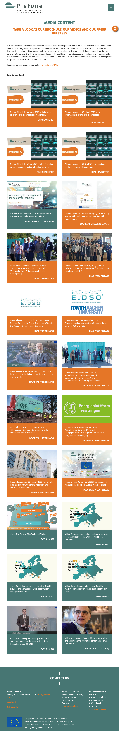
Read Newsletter (45, 120)
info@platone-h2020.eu (49, 65)
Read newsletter (100, 172)
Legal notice (12, 702)
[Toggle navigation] (111, 7)
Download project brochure (39, 221)
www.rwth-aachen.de (71, 706)
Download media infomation (94, 224)
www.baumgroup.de (97, 709)
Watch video (102, 544)
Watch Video (47, 539)
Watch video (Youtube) (97, 649)
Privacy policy (13, 707)
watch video (102, 597)
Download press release (41, 382)
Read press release (44, 279)
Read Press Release (44, 331)
